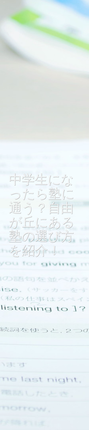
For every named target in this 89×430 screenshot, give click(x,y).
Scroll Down (44, 425)
